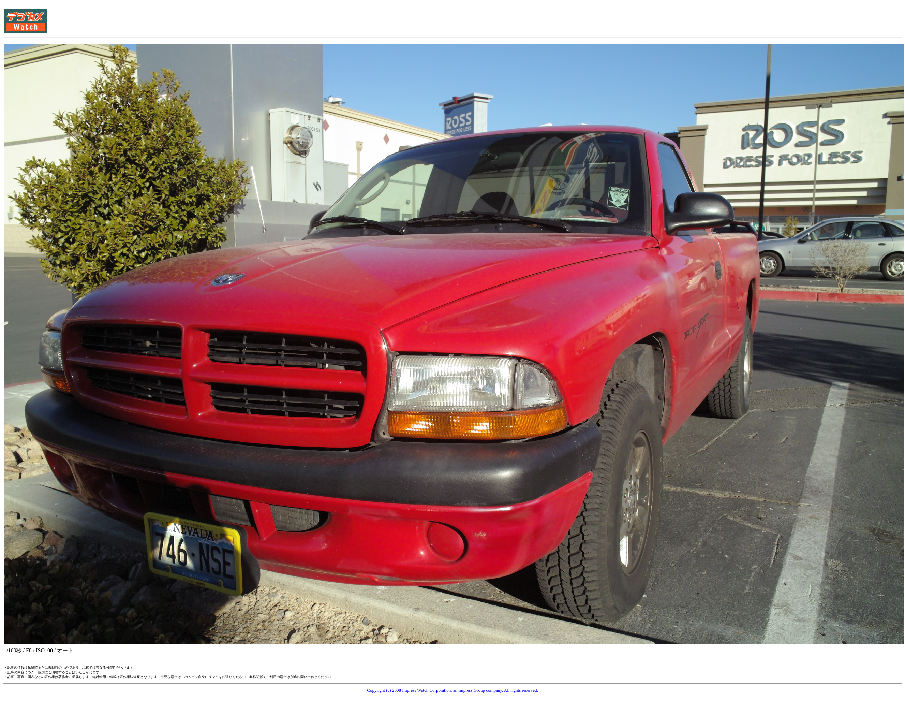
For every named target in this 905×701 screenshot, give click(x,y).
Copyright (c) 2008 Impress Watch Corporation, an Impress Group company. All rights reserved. (452, 690)
